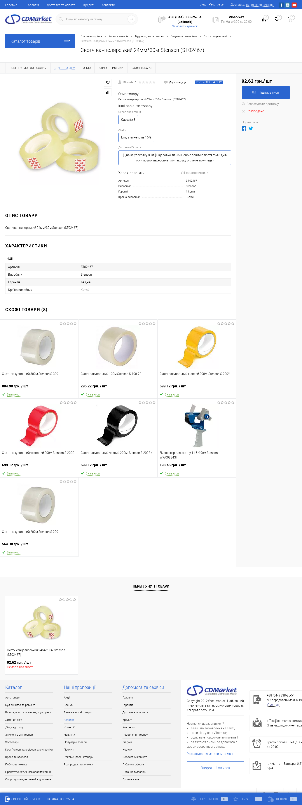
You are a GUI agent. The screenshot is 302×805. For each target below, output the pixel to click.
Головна (11, 5)
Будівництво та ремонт (20, 705)
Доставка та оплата (61, 5)
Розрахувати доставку (260, 104)
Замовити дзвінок (185, 26)
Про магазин (130, 779)
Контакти (108, 5)
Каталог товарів (40, 41)
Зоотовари (12, 742)
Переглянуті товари (151, 586)
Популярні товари (75, 742)
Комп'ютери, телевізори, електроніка (29, 749)
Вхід (203, 4)
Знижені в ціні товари (19, 734)
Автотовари (12, 697)
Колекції (69, 727)
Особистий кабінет (134, 757)
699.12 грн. (197, 388)
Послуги (69, 749)
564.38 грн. (39, 546)
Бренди (68, 705)
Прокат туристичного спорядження (28, 772)
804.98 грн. (39, 388)
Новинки (69, 734)
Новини (127, 749)
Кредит (88, 5)
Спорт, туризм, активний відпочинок (28, 779)
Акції (67, 697)
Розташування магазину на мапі (210, 754)
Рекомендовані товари (78, 757)
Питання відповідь (134, 772)
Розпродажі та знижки (78, 764)
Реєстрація (217, 4)
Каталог (69, 719)
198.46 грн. (197, 467)
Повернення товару (135, 734)
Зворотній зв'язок (215, 768)
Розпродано (253, 111)
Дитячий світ (13, 719)
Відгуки (127, 742)
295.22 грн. (118, 388)
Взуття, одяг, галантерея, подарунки (28, 712)
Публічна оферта (133, 764)
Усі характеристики (194, 173)
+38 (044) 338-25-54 (184, 17)
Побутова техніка (16, 764)
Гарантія (32, 5)
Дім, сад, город (14, 727)
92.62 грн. (19, 662)
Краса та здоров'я (16, 757)
